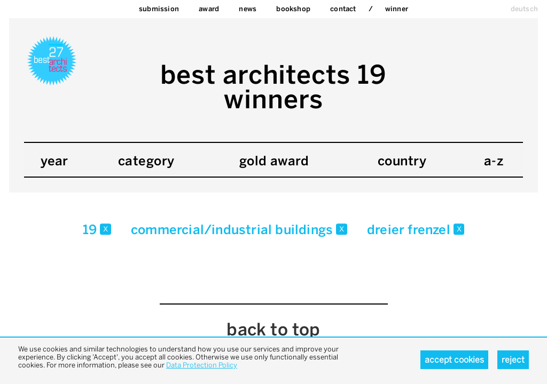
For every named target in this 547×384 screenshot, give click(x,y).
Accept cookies (454, 360)
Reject (513, 360)
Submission (159, 9)
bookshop (293, 9)
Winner (396, 9)
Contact (343, 9)
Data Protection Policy (201, 365)
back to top (273, 329)
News (247, 9)
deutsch (524, 9)
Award (209, 9)
